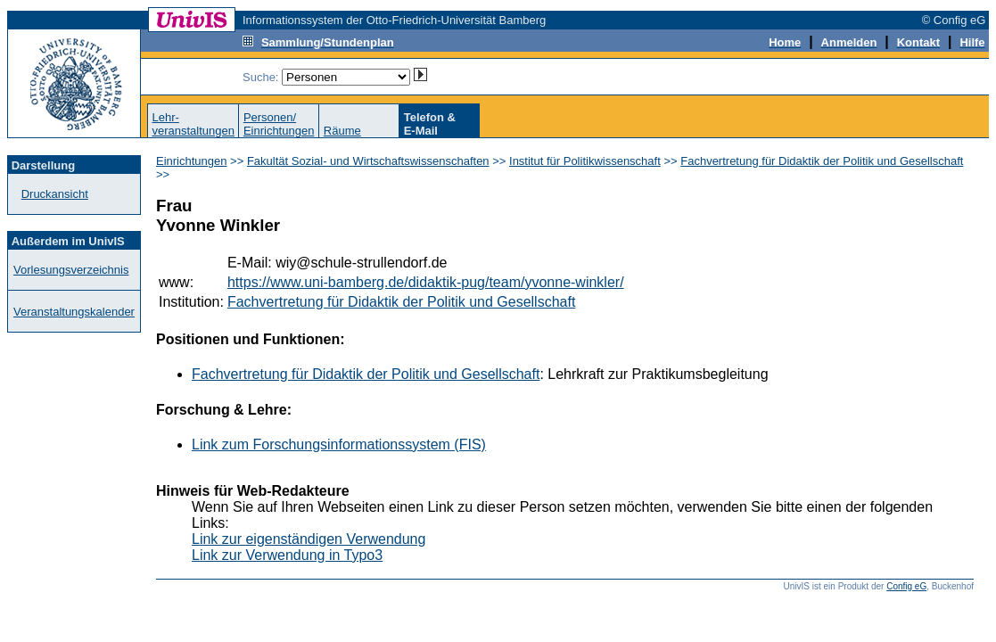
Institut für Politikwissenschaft (585, 161)
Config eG (906, 586)
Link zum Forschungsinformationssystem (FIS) (339, 444)
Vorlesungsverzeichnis (70, 269)
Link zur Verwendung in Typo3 (287, 555)
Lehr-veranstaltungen (193, 124)
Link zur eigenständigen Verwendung (308, 539)
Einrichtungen (191, 161)
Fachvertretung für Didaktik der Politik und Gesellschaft (821, 161)
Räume (342, 130)
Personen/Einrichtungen (279, 124)
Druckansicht (54, 194)
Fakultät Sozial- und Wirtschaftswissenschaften (368, 161)
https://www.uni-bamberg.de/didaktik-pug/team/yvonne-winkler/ (425, 282)
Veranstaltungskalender (74, 311)
